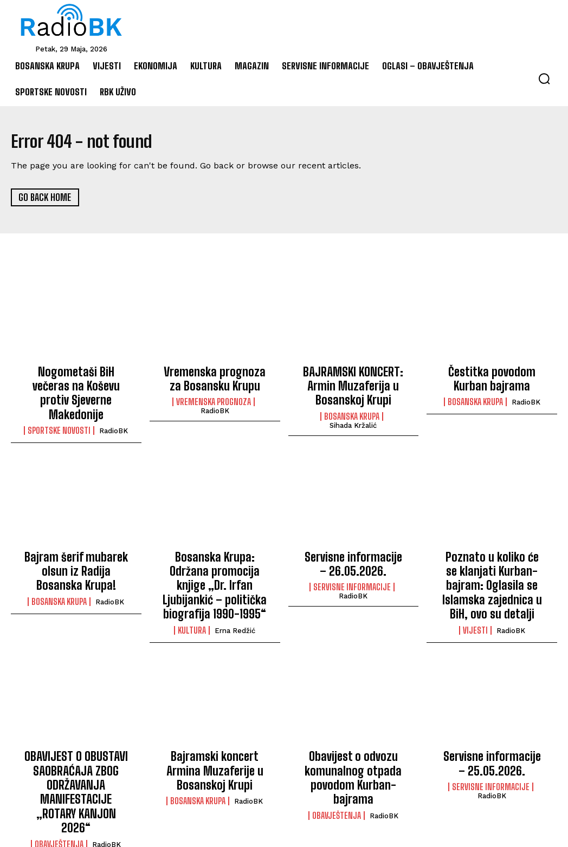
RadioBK (113, 410)
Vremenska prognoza (213, 398)
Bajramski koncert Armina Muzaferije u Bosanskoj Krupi (215, 739)
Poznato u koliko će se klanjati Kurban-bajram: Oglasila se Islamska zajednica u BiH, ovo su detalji (491, 565)
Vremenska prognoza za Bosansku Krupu (214, 377)
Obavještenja (59, 789)
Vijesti (475, 603)
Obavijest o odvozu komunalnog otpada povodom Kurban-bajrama (353, 739)
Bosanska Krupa (351, 409)
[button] (544, 79)
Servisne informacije (352, 568)
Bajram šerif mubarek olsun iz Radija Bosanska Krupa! (76, 553)
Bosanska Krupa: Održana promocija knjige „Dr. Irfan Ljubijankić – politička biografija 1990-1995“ (215, 559)
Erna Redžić (235, 592)
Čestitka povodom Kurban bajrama (492, 377)
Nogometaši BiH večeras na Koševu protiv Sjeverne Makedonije (76, 383)
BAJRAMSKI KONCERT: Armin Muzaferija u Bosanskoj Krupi (353, 383)
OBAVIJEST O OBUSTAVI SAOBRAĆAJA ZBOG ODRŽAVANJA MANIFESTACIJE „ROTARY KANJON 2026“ (76, 751)
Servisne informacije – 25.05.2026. (492, 734)
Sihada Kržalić (353, 418)
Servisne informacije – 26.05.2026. (353, 547)
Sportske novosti (59, 409)
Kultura (192, 591)
